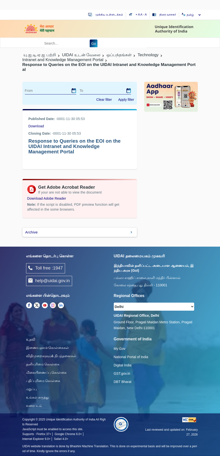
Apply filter (126, 100)
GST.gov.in (122, 373)
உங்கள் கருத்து (37, 397)
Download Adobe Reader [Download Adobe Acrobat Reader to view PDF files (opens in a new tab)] (46, 198)
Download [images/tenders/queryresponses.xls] (36, 126)
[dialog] (73, 90)
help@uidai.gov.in (49, 281)
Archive (31, 232)
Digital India (123, 365)
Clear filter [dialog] (104, 100)
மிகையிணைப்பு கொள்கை (46, 372)
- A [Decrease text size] (145, 14)
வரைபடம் (34, 406)
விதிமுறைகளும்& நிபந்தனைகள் (51, 356)
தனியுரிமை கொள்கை (43, 364)
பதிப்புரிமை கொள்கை (43, 381)
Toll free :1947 (45, 268)
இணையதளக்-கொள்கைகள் (47, 348)
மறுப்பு (31, 389)
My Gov (119, 349)
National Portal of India (131, 357)
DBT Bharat (123, 382)
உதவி (30, 339)
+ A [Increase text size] (138, 14)
